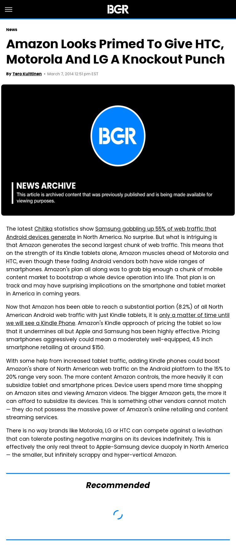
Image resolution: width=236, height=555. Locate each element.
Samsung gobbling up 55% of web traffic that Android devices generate (111, 233)
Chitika (43, 229)
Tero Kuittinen (27, 73)
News (11, 29)
